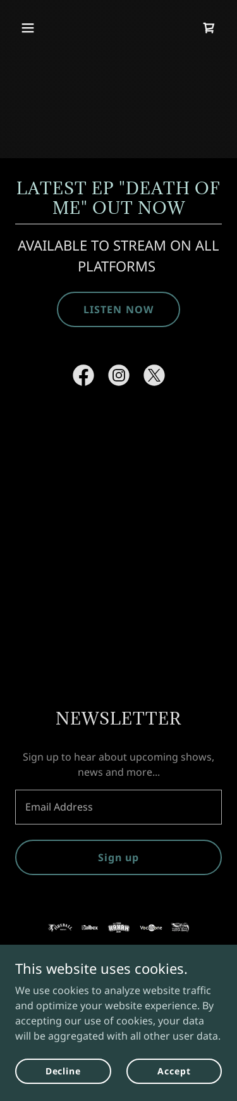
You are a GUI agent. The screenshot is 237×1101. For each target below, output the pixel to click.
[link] (209, 27)
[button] (39, 27)
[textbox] (118, 807)
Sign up (118, 857)
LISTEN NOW (118, 309)
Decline (63, 1071)
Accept (173, 1071)
